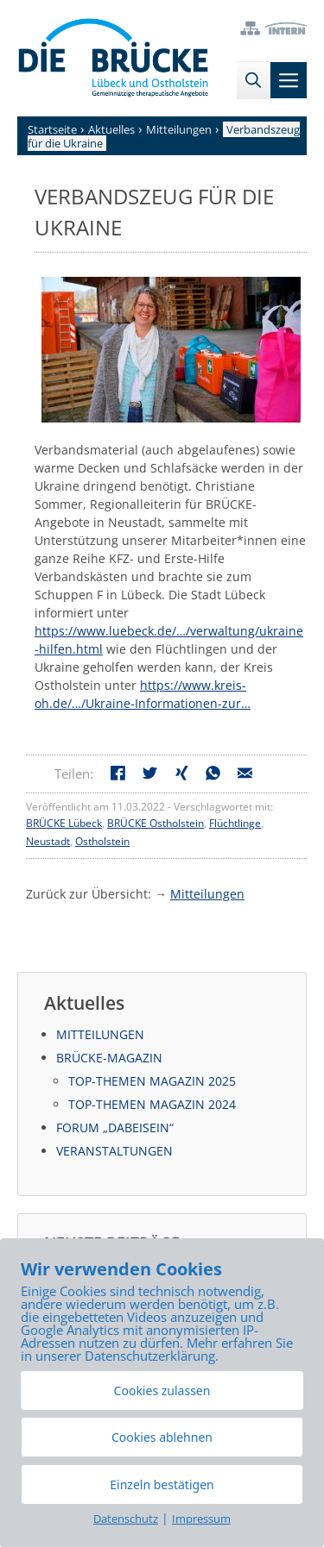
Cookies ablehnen (162, 1437)
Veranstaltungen (114, 1151)
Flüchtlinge (235, 823)
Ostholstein (102, 841)
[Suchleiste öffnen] (253, 80)
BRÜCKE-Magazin (109, 1057)
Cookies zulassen (162, 1390)
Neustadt (48, 841)
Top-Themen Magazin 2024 (152, 1104)
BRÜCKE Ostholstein (155, 823)
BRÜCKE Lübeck (64, 823)
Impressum (201, 1518)
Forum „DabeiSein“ (115, 1127)
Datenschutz (125, 1518)
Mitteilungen (207, 894)
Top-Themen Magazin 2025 (152, 1081)
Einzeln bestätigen (161, 1484)
